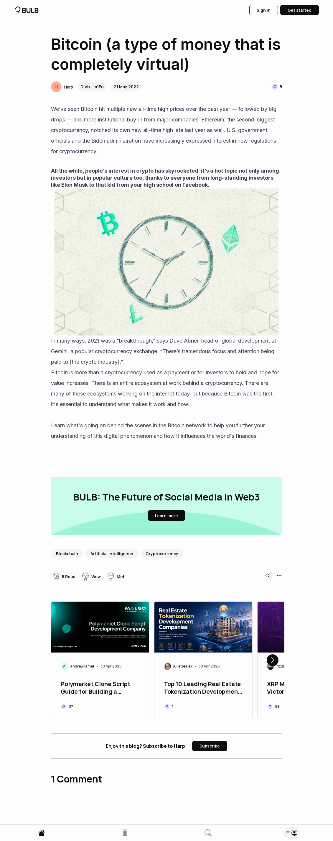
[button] (62, 86)
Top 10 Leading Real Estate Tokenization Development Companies (202, 688)
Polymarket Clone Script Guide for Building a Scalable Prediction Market (100, 688)
